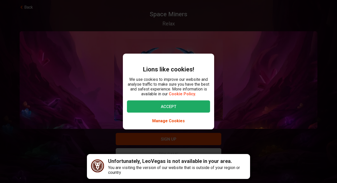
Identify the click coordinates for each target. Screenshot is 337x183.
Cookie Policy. (182, 94)
